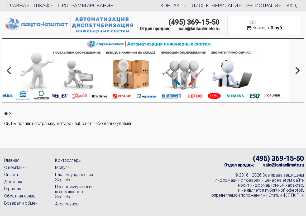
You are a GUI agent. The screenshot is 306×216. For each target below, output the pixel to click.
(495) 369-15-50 (193, 22)
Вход (293, 5)
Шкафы (44, 5)
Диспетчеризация (217, 5)
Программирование (85, 5)
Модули (62, 167)
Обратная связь (19, 196)
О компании (15, 167)
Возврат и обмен (20, 203)
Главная (18, 5)
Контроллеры (68, 160)
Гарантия (12, 188)
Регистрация (264, 5)
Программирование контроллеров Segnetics (74, 191)
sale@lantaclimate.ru (199, 28)
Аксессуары (67, 203)
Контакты (173, 5)
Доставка (13, 181)
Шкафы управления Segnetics (74, 177)
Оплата (11, 174)
